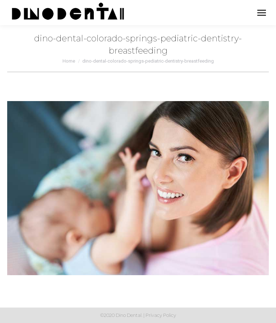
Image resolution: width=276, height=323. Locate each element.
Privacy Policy (161, 315)
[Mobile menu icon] (261, 13)
